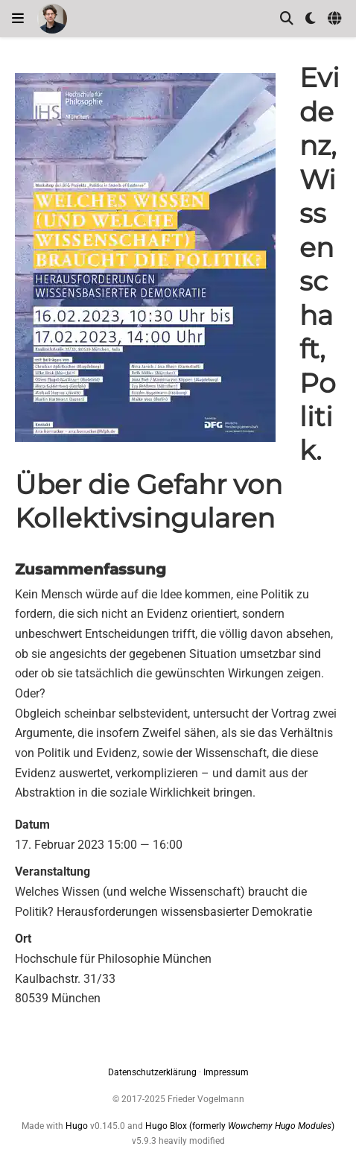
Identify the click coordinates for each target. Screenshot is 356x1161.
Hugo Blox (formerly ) (239, 1126)
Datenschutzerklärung (152, 1072)
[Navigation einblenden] (18, 18)
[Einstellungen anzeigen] (310, 19)
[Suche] (286, 19)
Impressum (226, 1072)
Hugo (77, 1126)
